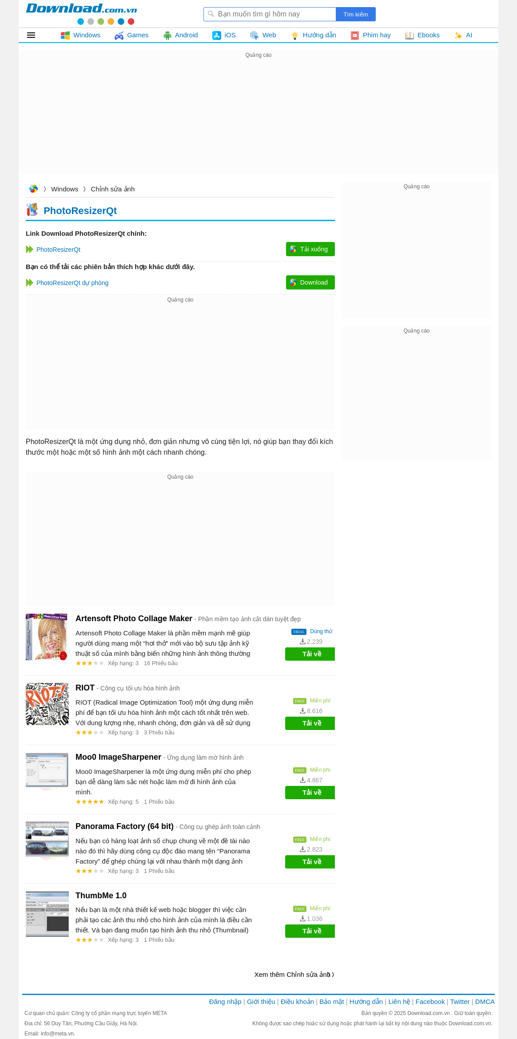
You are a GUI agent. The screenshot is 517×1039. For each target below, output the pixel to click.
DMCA (485, 1001)
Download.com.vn (33, 190)
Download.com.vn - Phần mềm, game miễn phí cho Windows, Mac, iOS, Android (81, 14)
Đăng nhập (225, 1001)
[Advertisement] (258, 122)
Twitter (459, 1001)
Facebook (430, 1001)
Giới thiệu (261, 1001)
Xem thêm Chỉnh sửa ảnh (292, 974)
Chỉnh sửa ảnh (113, 189)
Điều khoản (297, 1001)
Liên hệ (399, 1001)
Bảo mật (331, 1001)
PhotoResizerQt (80, 210)
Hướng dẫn (366, 1001)
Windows (64, 189)
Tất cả (36, 35)
